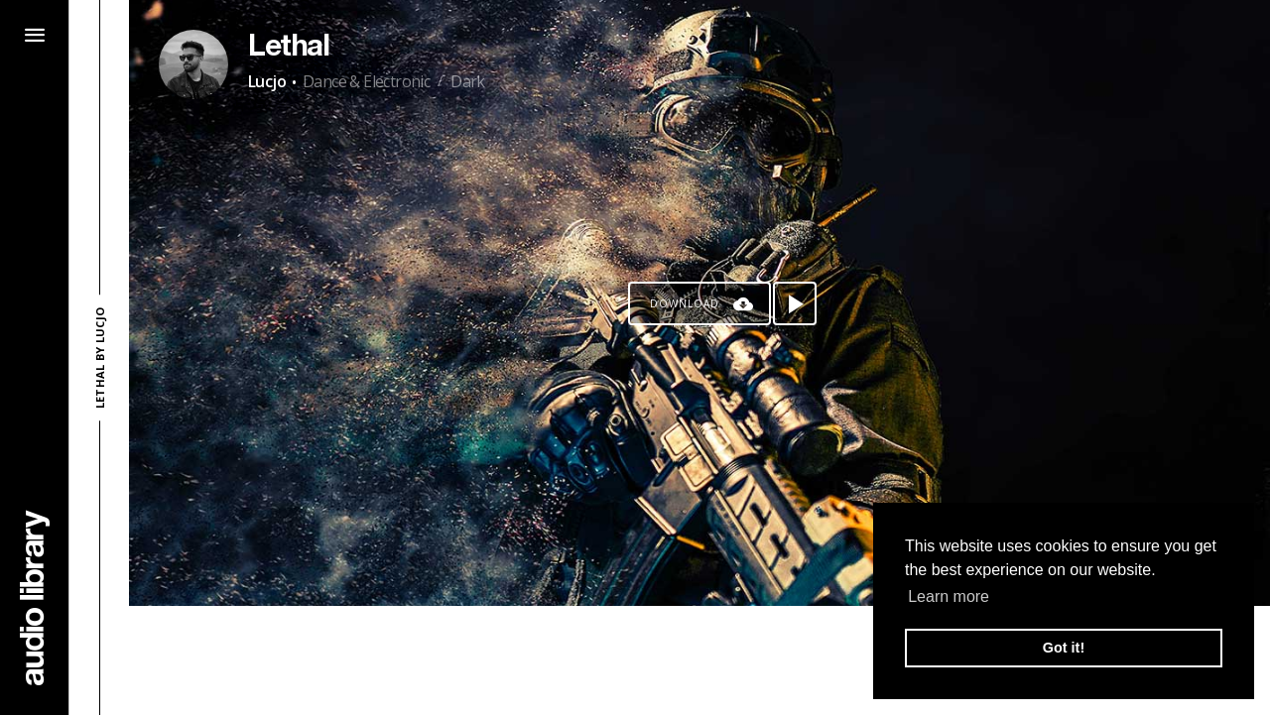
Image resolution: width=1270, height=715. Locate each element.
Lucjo (267, 81)
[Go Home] (35, 597)
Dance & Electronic (366, 81)
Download (684, 303)
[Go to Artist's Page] (193, 64)
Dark (467, 81)
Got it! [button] (1063, 647)
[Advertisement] (699, 660)
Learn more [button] (948, 596)
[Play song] (795, 303)
